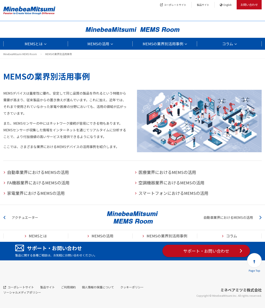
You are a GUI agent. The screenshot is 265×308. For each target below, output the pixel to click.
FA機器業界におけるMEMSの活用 (38, 183)
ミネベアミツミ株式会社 (241, 290)
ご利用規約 (68, 287)
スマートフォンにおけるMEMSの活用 (173, 193)
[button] (254, 260)
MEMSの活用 (98, 43)
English (226, 4)
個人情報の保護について (98, 287)
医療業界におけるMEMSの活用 (167, 172)
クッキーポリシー (132, 287)
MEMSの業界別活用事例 (163, 43)
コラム (227, 43)
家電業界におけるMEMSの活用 (36, 193)
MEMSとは (34, 43)
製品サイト (203, 4)
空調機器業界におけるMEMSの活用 (171, 183)
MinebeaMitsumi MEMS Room (20, 54)
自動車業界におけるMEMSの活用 (38, 172)
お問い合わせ (249, 5)
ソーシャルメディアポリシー (22, 292)
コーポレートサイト (173, 4)
